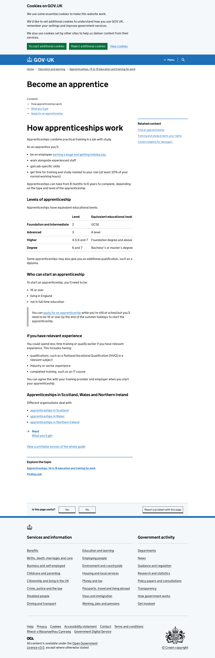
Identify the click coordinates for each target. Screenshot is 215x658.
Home (30, 69)
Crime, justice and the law (44, 588)
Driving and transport (41, 603)
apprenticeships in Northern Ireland (54, 422)
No (90, 509)
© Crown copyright (175, 647)
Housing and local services (100, 573)
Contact (105, 626)
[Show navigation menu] (169, 60)
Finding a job (34, 474)
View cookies (119, 46)
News (142, 558)
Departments (147, 550)
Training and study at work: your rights (160, 135)
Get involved (146, 603)
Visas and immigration (97, 596)
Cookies (55, 626)
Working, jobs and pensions (101, 603)
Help (30, 626)
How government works (154, 596)
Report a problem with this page (162, 509)
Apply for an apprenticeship (47, 113)
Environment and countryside (102, 566)
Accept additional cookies (46, 46)
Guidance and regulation (154, 566)
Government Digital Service (92, 631)
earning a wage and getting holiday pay (79, 154)
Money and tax (92, 581)
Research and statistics (154, 573)
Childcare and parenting (43, 573)
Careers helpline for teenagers (155, 141)
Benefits (32, 550)
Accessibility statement (80, 626)
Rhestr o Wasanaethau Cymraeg (49, 631)
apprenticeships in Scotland (49, 410)
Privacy (42, 626)
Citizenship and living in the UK (48, 581)
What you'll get (39, 108)
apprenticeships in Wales (47, 416)
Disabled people (38, 596)
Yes (70, 509)
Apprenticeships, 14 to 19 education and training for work (102, 69)
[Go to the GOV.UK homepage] (40, 60)
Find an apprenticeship (151, 129)
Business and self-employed (46, 566)
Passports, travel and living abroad (106, 588)
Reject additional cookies (88, 46)
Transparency (147, 588)
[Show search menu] (183, 60)
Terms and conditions (128, 626)
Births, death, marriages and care (50, 558)
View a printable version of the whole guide (56, 446)
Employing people (94, 558)
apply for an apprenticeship (62, 313)
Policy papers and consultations (160, 581)
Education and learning (51, 69)
